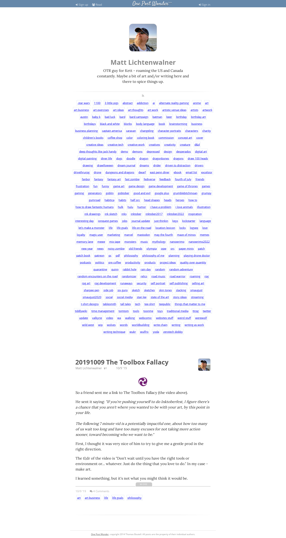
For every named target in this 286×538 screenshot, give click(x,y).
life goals (122, 228)
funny (105, 186)
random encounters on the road (98, 276)
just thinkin (161, 221)
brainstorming (178, 124)
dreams (144, 165)
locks (182, 228)
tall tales (125, 304)
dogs (119, 158)
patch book (83, 255)
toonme (148, 311)
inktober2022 (175, 214)
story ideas (180, 297)
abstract (128, 103)
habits (122, 200)
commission (166, 137)
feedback (165, 179)
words (124, 325)
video (109, 318)
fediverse (149, 179)
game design (136, 186)
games (206, 186)
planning (174, 255)
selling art (198, 283)
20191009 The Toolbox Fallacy (122, 362)
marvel (128, 234)
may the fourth (163, 234)
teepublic (165, 304)
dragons (178, 158)
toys (160, 311)
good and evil (142, 193)
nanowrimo (177, 241)
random (160, 269)
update (83, 318)
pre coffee (114, 262)
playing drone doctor (197, 255)
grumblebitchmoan (185, 193)
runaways (126, 283)
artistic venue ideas (174, 110)
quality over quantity (193, 262)
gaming (79, 193)
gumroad (94, 200)
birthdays (90, 124)
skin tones (165, 290)
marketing (113, 234)
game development (161, 186)
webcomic (145, 318)
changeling (147, 130)
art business (81, 110)
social (109, 297)
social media (125, 297)
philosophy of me (153, 255)
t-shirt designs (90, 304)
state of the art (160, 297)
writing (176, 325)
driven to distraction (177, 165)
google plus (162, 193)
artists (194, 110)
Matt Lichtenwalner (89, 368)
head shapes (152, 200)
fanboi (86, 179)
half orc (135, 200)
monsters (130, 241)
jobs (124, 221)
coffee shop (115, 137)
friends (200, 179)
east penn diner (159, 172)
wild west (88, 325)
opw (163, 248)
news (100, 248)
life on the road (141, 228)
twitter (207, 311)
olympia (151, 248)
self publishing (178, 283)
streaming (197, 297)
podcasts (85, 262)
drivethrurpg (82, 172)
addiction (142, 103)
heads (167, 200)
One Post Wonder (150, 4)
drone (97, 172)
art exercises (101, 110)
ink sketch (111, 214)
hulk (120, 207)
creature (185, 144)
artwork (207, 110)
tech (137, 304)
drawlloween (105, 165)
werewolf (201, 318)
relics (144, 276)
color (129, 137)
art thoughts (135, 110)
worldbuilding (140, 325)
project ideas (168, 262)
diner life (106, 158)
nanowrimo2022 (199, 241)
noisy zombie (116, 248)
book (162, 124)
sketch (136, 290)
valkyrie (97, 318)
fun (95, 186)
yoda (156, 331)
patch (201, 248)
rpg (206, 276)
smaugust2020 (92, 297)
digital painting (87, 158)
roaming (195, 276)
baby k (96, 117)
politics (99, 262)
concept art (185, 137)
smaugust (196, 290)
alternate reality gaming (174, 103)
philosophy (131, 255)
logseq (194, 228)
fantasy (98, 179)
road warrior (177, 276)
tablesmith (109, 304)
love (205, 228)
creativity (170, 144)
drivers (199, 165)
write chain (160, 325)
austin (84, 117)
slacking (181, 290)
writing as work (194, 325)
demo (124, 151)
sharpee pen (91, 290)
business (196, 124)
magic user (96, 234)
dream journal (126, 165)
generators (95, 193)
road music (158, 276)
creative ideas (94, 144)
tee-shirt (149, 304)
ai (154, 103)
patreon (99, 255)
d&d (197, 144)
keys (175, 221)
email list (191, 172)
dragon (143, 158)
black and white (110, 124)
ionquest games (108, 221)
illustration (203, 207)
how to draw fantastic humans (95, 207)
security (141, 283)
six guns (122, 290)
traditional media (177, 311)
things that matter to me (190, 304)
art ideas (118, 110)
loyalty (81, 234)
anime (197, 103)
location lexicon (165, 228)
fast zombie (132, 179)
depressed (153, 151)
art (206, 103)
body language (145, 124)
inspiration (195, 214)
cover (199, 137)
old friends (135, 248)
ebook (177, 172)
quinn (115, 269)
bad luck (110, 117)
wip (100, 325)
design (168, 151)
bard (122, 117)
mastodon (143, 234)
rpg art (86, 283)
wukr (133, 331)
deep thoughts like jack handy (98, 151)
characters (191, 130)
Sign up (82, 4)
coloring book (145, 137)
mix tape (114, 241)
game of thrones (187, 186)
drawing (88, 165)
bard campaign (139, 117)
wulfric (144, 331)
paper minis (186, 248)
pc (110, 255)
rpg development (105, 283)
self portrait (158, 283)
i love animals (184, 207)
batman (157, 117)
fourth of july (183, 179)
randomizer (129, 276)
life (111, 228)
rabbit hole (129, 269)
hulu (130, 207)
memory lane (84, 241)
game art (118, 186)
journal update (141, 221)
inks (124, 214)
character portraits (169, 130)
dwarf (142, 172)
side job (108, 290)
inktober (136, 214)
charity (206, 130)
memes (204, 234)
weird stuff (184, 318)
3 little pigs (111, 103)
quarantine (100, 269)
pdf (118, 255)
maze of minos (186, 234)
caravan (131, 130)
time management (102, 311)
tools (136, 311)
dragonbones (160, 158)
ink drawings (92, 214)
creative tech (115, 144)
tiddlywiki (81, 311)
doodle (130, 158)
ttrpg (196, 311)
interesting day (84, 221)
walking (130, 318)
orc (173, 248)
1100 (97, 103)
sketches (149, 290)
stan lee (141, 297)
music (144, 241)
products (150, 262)
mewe (101, 241)
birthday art (198, 117)
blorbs (128, 124)
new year (87, 248)
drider (157, 165)
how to (192, 200)
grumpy (206, 193)
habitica (109, 200)
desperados (183, 151)
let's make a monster (91, 228)
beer (169, 117)
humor (141, 207)
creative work (136, 144)
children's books (93, 137)
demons (137, 151)
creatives (154, 144)
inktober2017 (154, 214)
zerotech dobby (173, 331)
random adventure (181, 269)
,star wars (84, 103)
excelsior (206, 172)
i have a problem (160, 207)
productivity (132, 262)
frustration (82, 186)
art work (153, 110)
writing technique (114, 331)
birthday (181, 117)
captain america (112, 130)
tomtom (124, 311)
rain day (146, 269)
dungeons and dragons (119, 172)
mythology (159, 241)
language (205, 221)
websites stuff (164, 318)
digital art (201, 151)
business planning (86, 130)
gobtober (123, 193)
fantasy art (114, 179)
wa (119, 318)
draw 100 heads (198, 158)
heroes (180, 200)
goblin (110, 193)
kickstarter (188, 221)
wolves (111, 325)
